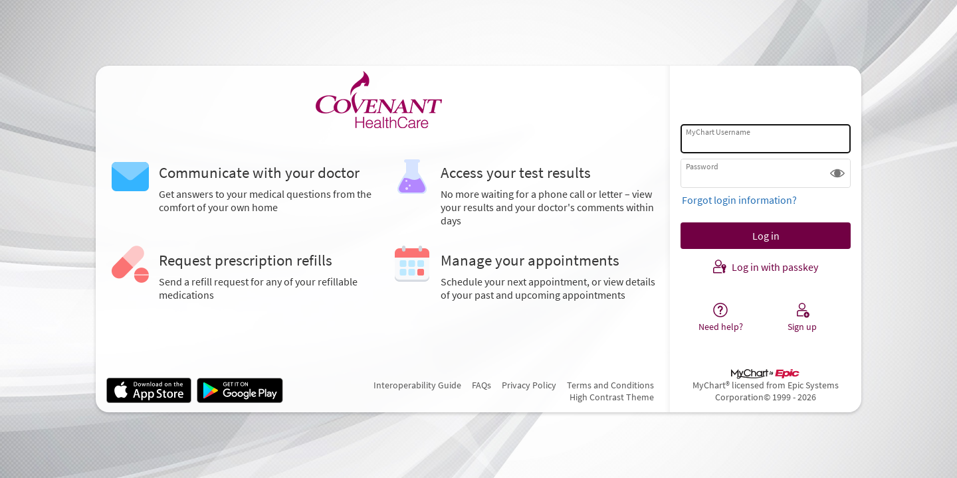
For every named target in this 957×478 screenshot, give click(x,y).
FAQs (481, 385)
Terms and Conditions (610, 385)
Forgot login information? (739, 199)
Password (702, 166)
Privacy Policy (529, 385)
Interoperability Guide (417, 385)
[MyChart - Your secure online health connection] (383, 100)
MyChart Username (718, 132)
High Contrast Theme (612, 397)
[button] (837, 173)
